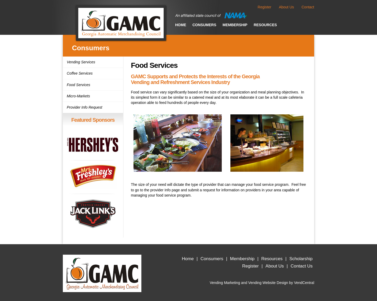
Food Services (78, 85)
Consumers (204, 25)
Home (180, 25)
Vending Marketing (225, 283)
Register (264, 7)
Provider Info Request (84, 107)
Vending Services (81, 62)
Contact (308, 7)
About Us (286, 7)
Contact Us (302, 266)
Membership (235, 25)
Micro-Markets (78, 96)
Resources (265, 25)
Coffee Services (80, 73)
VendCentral (304, 283)
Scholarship (301, 258)
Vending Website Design (268, 283)
